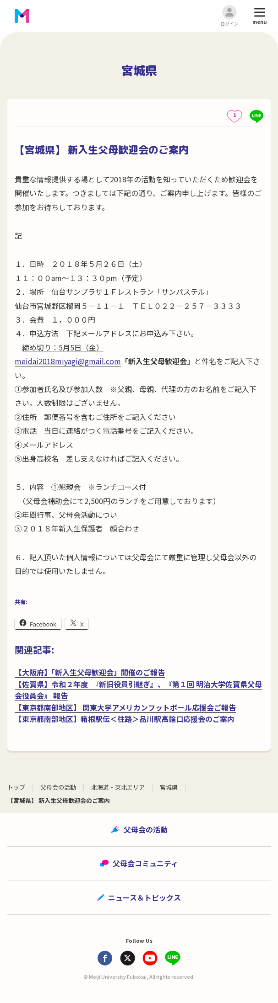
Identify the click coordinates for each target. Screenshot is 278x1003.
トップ (16, 787)
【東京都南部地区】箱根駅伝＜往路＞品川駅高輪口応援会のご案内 (124, 718)
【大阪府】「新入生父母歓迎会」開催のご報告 (90, 672)
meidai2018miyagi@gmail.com (68, 361)
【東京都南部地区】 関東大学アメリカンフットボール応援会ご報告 (125, 707)
